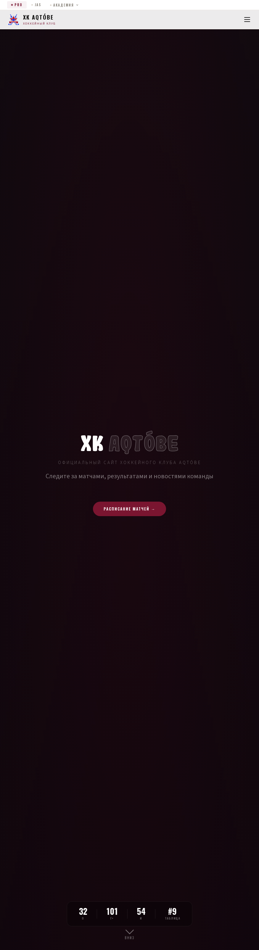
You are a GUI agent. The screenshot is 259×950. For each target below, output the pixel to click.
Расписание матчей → (129, 509)
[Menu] (247, 19)
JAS (36, 4)
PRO (16, 4)
